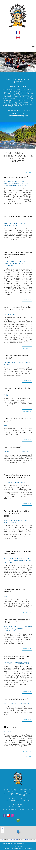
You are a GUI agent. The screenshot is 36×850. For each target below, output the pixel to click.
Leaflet (2, 839)
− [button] (2, 831)
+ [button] (2, 828)
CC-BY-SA (27, 839)
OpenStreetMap (14, 839)
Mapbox (18, 841)
